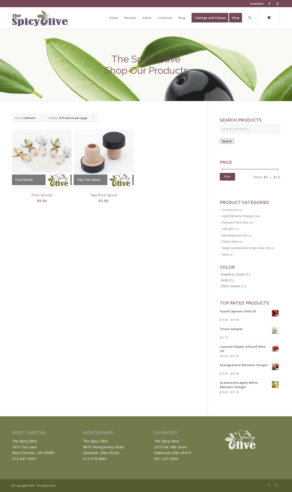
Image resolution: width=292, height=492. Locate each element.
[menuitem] (257, 3)
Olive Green (230, 285)
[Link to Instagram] (276, 485)
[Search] (249, 17)
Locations (257, 3)
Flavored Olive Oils (235, 222)
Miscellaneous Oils (234, 235)
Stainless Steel (232, 274)
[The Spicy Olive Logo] (40, 19)
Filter (227, 177)
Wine (225, 254)
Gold (224, 280)
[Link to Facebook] (269, 485)
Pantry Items (230, 242)
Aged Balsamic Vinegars (238, 216)
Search (227, 141)
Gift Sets (227, 229)
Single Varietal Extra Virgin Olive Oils (246, 248)
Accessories (230, 210)
